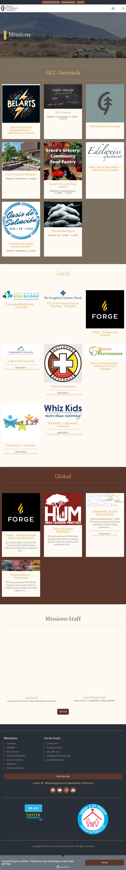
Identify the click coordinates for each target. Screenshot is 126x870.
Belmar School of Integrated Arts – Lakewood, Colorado (21, 130)
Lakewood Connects (21, 361)
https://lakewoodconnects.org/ (22, 369)
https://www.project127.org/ (21, 454)
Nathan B (31, 698)
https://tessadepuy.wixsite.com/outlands (71, 394)
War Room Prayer (63, 231)
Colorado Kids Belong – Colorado (21, 305)
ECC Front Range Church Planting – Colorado (63, 305)
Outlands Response (63, 386)
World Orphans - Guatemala (21, 576)
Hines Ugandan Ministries (63, 530)
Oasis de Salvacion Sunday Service (21, 245)
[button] (113, 8)
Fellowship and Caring (105, 126)
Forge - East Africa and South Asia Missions (21, 536)
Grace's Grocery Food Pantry (63, 185)
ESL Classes (63, 112)
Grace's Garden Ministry (21, 174)
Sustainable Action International (105, 513)
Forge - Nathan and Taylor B (105, 333)
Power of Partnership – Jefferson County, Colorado (105, 366)
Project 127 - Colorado (21, 445)
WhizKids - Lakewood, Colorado (63, 424)
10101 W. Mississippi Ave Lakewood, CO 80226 (63, 783)
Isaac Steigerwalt (94, 697)
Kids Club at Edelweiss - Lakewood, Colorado (105, 168)
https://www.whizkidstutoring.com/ (68, 434)
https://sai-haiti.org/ (104, 535)
